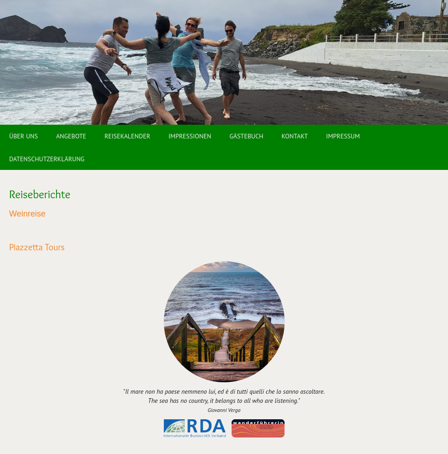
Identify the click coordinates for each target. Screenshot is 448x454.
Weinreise (27, 213)
